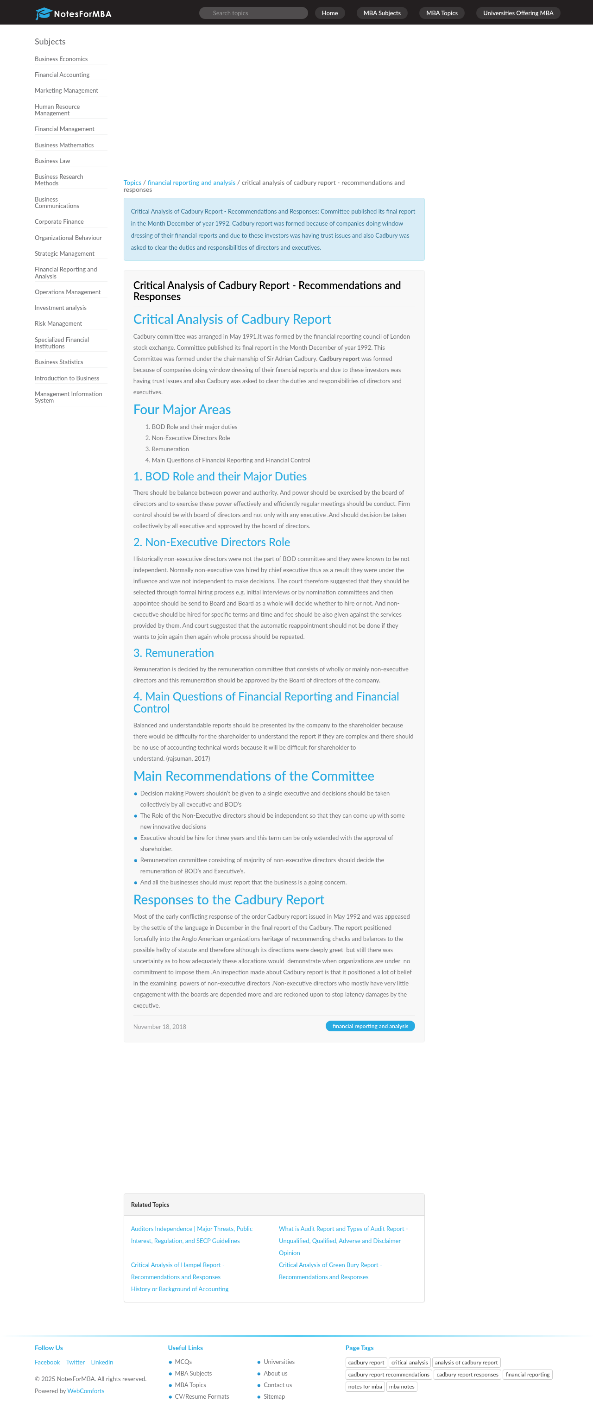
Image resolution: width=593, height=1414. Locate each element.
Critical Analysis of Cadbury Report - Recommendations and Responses (267, 291)
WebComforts (85, 1391)
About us (276, 1373)
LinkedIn (102, 1362)
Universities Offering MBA (518, 13)
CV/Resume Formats (202, 1396)
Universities (279, 1361)
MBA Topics (442, 13)
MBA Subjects (382, 13)
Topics (133, 182)
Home (330, 13)
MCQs (183, 1361)
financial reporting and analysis (192, 182)
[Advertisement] (74, 566)
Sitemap (274, 1396)
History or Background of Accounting (180, 1289)
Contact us (278, 1385)
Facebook (47, 1362)
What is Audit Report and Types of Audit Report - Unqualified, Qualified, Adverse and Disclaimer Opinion (343, 1240)
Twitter (75, 1362)
